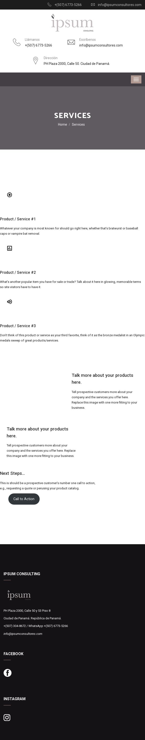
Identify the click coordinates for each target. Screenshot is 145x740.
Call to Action (23, 499)
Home (62, 124)
